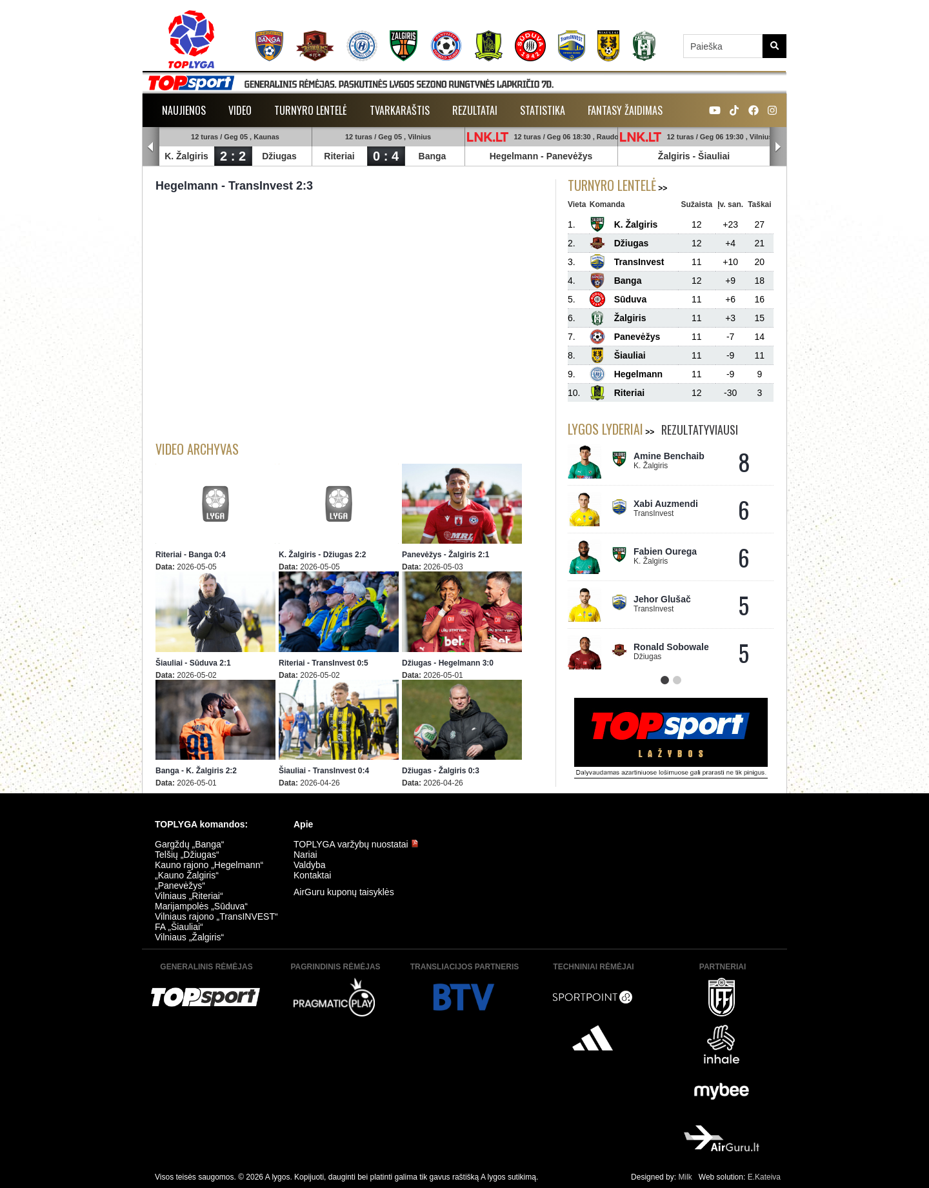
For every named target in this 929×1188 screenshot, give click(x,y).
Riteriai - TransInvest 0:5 (323, 663)
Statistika (542, 110)
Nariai (305, 854)
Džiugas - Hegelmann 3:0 (448, 663)
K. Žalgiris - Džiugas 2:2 (322, 554)
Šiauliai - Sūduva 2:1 (193, 663)
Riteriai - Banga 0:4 (190, 554)
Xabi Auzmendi (666, 504)
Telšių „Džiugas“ (187, 854)
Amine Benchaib (669, 456)
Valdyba (310, 865)
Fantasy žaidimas (625, 110)
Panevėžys (569, 156)
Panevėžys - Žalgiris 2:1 (445, 554)
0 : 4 (386, 156)
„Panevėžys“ (180, 885)
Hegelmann (514, 156)
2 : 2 (233, 156)
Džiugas (279, 156)
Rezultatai (474, 110)
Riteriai (339, 156)
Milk (685, 1177)
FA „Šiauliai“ (179, 927)
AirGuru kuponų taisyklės (344, 892)
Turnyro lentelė (310, 110)
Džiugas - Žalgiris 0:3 (440, 770)
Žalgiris (674, 156)
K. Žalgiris (186, 156)
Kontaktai (312, 875)
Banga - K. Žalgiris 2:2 (196, 770)
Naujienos (184, 110)
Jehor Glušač (662, 599)
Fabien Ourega (665, 551)
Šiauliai (714, 156)
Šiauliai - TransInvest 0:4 (324, 770)
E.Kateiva (764, 1177)
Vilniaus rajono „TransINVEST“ (216, 916)
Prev (151, 147)
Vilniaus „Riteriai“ (189, 896)
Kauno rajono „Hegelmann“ (209, 865)
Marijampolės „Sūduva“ (201, 906)
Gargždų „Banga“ (189, 844)
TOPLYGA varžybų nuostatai (356, 844)
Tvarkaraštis (400, 110)
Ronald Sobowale (671, 647)
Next (778, 147)
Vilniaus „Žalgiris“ (189, 937)
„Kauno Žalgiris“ (187, 875)
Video (240, 110)
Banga (432, 156)
